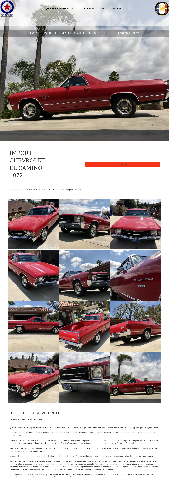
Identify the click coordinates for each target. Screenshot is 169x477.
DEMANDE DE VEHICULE (110, 8)
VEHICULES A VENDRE (83, 8)
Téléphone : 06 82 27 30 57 (84, 22)
